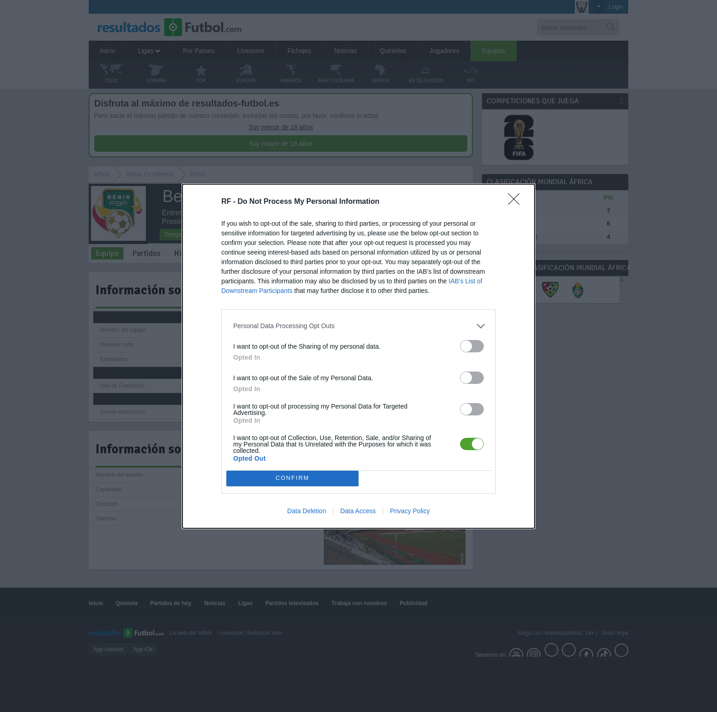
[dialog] (358, 356)
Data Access (358, 511)
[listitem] (358, 326)
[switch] (472, 346)
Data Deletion (306, 511)
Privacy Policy (410, 511)
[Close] (516, 202)
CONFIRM (292, 478)
